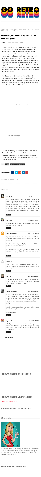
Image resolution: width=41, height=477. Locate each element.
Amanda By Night (11, 291)
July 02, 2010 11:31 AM (33, 220)
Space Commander (12, 321)
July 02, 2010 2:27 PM (33, 276)
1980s (7, 29)
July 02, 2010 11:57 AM (33, 233)
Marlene (9, 261)
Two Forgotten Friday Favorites (19, 29)
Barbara (9, 220)
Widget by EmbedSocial (9, 401)
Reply (8, 214)
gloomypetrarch (11, 233)
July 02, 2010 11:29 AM (33, 196)
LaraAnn (9, 196)
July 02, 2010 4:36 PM (33, 320)
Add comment (10, 337)
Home (2, 29)
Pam (7, 276)
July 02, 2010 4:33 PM (33, 291)
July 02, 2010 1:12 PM (33, 261)
